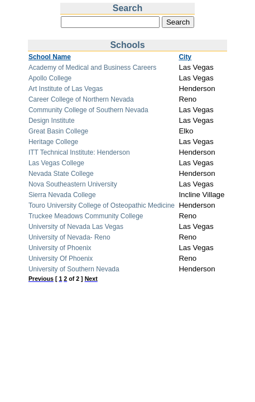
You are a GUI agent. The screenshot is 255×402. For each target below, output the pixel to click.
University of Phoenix (60, 248)
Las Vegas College (56, 163)
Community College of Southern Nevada (88, 110)
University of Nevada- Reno (69, 237)
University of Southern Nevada (73, 269)
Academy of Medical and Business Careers (92, 67)
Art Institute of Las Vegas (65, 89)
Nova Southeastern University (72, 184)
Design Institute (51, 121)
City (185, 57)
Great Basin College (58, 131)
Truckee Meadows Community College (85, 216)
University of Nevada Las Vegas (75, 227)
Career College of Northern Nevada (81, 99)
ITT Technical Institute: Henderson (79, 152)
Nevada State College (61, 174)
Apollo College (49, 78)
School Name (49, 57)
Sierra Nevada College (62, 195)
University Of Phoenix (60, 258)
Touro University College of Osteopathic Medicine (101, 205)
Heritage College (53, 142)
